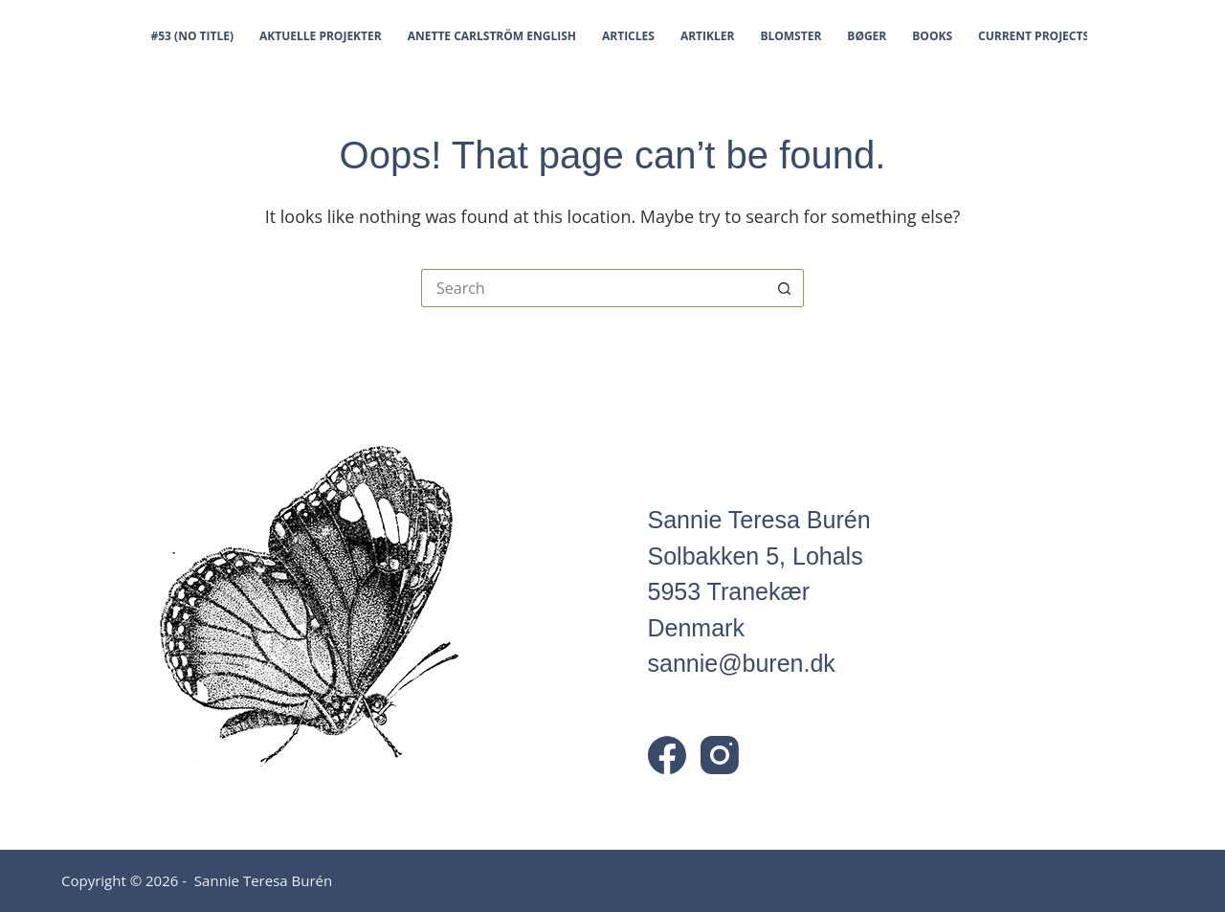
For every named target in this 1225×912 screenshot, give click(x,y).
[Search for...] (593, 288)
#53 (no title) (192, 36)
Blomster (790, 36)
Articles (628, 36)
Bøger (866, 36)
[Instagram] (720, 755)
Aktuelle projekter (320, 36)
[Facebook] (667, 755)
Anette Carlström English (492, 36)
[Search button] (785, 288)
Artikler (707, 36)
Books (932, 36)
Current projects (1033, 36)
